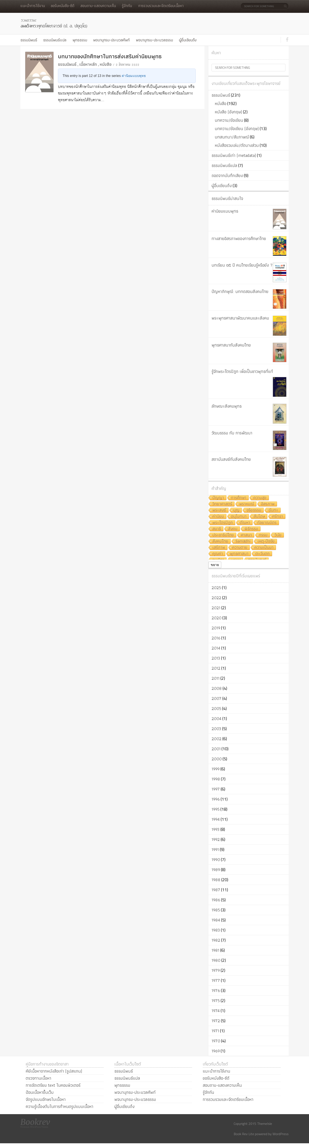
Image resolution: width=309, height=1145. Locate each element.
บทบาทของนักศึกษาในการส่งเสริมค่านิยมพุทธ (110, 56)
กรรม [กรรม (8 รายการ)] (263, 535)
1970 (216, 1040)
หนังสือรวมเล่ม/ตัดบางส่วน (237, 145)
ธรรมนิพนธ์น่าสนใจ (227, 198)
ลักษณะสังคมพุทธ (227, 406)
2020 (216, 617)
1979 (216, 970)
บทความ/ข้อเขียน (229, 120)
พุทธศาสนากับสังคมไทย (231, 345)
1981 (215, 950)
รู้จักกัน (127, 6)
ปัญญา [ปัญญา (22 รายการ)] (218, 498)
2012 (216, 668)
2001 (216, 748)
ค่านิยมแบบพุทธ (134, 76)
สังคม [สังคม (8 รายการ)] (233, 529)
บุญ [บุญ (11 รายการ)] (236, 510)
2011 (216, 678)
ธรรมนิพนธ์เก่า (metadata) (234, 155)
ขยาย (215, 565)
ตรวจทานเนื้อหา (38, 1078)
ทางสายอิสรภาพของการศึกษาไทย (239, 238)
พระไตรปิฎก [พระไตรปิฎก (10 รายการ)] (222, 522)
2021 (216, 607)
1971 (215, 1030)
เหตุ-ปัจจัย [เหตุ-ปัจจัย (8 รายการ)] (266, 541)
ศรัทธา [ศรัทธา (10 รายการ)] (277, 516)
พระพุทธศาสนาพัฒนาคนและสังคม (240, 318)
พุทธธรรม (80, 40)
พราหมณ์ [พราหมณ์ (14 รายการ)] (246, 504)
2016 (216, 638)
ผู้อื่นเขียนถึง (188, 40)
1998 (216, 779)
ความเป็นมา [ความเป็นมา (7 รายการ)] (264, 547)
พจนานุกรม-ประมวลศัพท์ (111, 40)
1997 (216, 789)
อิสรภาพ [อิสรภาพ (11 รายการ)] (268, 504)
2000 (217, 758)
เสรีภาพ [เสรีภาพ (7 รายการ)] (218, 547)
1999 (216, 768)
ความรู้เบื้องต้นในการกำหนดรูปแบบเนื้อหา (59, 1106)
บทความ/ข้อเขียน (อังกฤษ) (237, 128)
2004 (216, 718)
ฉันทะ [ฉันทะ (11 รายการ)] (273, 510)
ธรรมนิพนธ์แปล (54, 40)
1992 (216, 839)
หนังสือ (106, 64)
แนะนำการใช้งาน (32, 6)
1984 (216, 920)
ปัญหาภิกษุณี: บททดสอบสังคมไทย (240, 291)
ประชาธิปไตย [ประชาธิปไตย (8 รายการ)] (223, 535)
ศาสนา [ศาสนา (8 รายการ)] (246, 535)
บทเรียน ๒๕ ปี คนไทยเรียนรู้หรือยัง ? (242, 265)
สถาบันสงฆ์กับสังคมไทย (231, 459)
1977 (216, 980)
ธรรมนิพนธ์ (28, 40)
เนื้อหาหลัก (88, 64)
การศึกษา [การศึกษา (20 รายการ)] (238, 498)
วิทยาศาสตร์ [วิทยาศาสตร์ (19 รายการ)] (222, 504)
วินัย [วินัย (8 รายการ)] (278, 535)
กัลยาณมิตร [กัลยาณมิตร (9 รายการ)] (267, 522)
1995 (216, 809)
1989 (216, 869)
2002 (216, 738)
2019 (216, 627)
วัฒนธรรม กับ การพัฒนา (232, 432)
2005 (216, 708)
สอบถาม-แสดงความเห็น (98, 6)
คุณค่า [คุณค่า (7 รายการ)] (217, 554)
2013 (216, 658)
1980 (216, 960)
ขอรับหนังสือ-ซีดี (62, 6)
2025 (216, 587)
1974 (216, 1010)
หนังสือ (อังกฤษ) (228, 111)
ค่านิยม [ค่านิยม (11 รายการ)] (218, 516)
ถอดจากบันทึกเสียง (227, 175)
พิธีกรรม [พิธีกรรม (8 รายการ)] (251, 529)
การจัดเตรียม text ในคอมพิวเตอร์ (53, 1085)
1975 (216, 1000)
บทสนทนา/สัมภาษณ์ (232, 137)
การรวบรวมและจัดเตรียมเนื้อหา (160, 6)
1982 (216, 940)
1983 (216, 930)
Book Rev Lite (244, 1133)
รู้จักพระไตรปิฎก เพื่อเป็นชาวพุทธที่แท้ (242, 371)
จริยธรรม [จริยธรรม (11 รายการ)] (254, 510)
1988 (216, 879)
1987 (216, 889)
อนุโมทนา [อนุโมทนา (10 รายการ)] (239, 516)
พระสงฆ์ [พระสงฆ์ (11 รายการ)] (219, 510)
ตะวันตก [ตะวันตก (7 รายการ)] (263, 554)
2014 (216, 648)
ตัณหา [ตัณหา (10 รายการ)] (245, 522)
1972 (216, 1020)
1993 (216, 829)
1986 (216, 899)
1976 (216, 990)
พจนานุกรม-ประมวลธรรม (154, 40)
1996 (216, 799)
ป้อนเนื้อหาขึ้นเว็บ (40, 1092)
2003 (216, 728)
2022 (216, 597)
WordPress (281, 1133)
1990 (216, 859)
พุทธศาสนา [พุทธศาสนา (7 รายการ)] (239, 554)
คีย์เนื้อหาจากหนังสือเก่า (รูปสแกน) (54, 1071)
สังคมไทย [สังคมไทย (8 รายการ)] (220, 541)
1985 (216, 909)
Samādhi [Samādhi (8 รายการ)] (243, 541)
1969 (216, 1050)
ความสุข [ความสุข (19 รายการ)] (260, 498)
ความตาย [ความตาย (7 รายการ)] (239, 547)
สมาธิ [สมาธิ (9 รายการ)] (216, 529)
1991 (215, 849)
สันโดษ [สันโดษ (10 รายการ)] (259, 516)
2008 (217, 688)
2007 (216, 698)
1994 (216, 819)
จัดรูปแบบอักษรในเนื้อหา (46, 1099)
